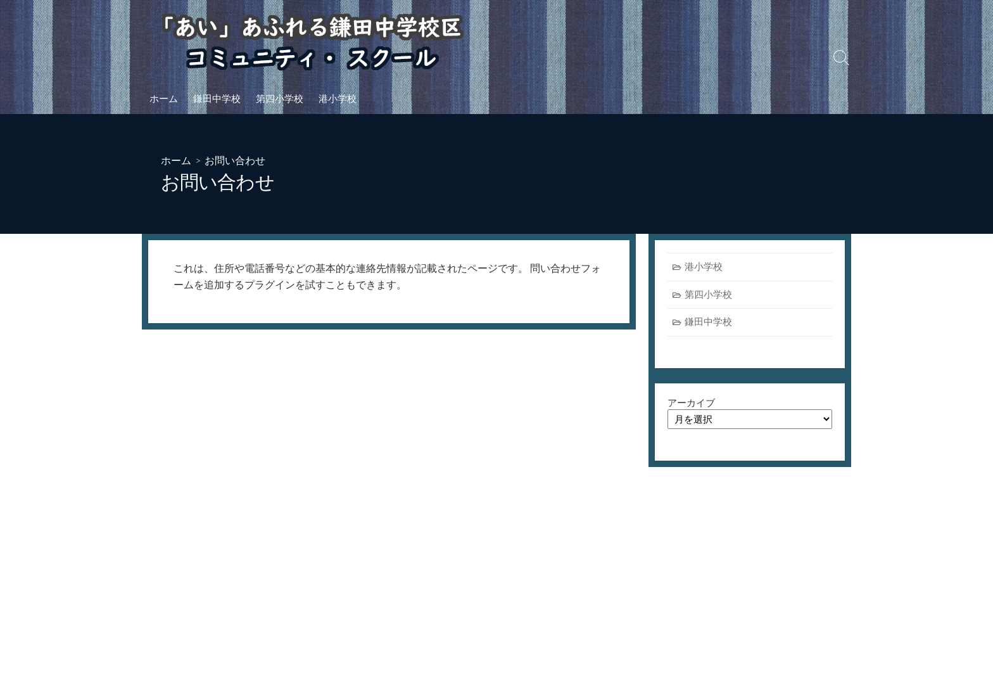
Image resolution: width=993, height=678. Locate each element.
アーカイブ (691, 403)
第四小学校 (279, 98)
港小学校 (338, 98)
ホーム (163, 98)
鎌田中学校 (217, 98)
